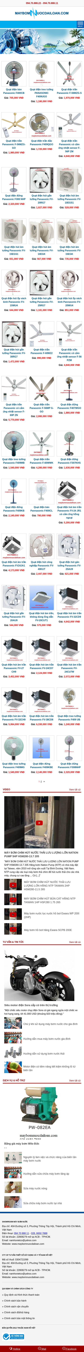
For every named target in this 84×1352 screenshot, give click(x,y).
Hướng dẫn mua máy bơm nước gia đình (46, 1038)
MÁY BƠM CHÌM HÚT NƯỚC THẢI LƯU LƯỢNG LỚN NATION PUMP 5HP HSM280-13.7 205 (41, 854)
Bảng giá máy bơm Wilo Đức (21, 1143)
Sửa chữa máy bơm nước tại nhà (42, 1203)
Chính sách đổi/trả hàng (16, 1312)
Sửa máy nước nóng (35, 1188)
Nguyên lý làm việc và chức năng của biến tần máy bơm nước (49, 1159)
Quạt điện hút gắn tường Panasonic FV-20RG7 (41, 199)
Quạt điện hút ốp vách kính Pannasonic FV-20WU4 (69, 302)
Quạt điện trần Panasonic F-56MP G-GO (42, 408)
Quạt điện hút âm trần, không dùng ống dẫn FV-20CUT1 (41, 617)
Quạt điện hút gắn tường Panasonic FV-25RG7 (41, 302)
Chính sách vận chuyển (16, 1306)
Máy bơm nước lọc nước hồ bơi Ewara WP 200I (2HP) (51, 915)
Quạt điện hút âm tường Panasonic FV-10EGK (41, 250)
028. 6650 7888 (39, 1233)
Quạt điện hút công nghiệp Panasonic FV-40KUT (41, 565)
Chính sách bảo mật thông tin (19, 1318)
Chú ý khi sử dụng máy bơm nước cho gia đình (50, 1024)
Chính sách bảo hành (15, 1300)
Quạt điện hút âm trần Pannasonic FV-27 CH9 (14, 668)
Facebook (69, 1348)
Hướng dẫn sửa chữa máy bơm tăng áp (46, 1173)
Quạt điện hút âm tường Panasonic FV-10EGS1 (69, 199)
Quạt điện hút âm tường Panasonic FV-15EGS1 (14, 250)
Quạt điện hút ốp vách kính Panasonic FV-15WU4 (13, 302)
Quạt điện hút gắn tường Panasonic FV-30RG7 (14, 353)
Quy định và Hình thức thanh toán (21, 1295)
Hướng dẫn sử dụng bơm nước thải (44, 1053)
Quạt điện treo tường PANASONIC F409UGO (41, 93)
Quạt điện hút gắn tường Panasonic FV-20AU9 (14, 617)
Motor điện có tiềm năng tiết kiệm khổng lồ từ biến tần (49, 1068)
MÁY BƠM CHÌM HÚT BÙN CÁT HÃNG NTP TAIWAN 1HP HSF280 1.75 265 (49, 900)
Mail (42, 1348)
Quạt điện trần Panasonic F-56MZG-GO (13, 144)
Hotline (14, 1348)
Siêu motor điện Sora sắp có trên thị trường (31, 1005)
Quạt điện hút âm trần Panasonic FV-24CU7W (69, 668)
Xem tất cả (74, 789)
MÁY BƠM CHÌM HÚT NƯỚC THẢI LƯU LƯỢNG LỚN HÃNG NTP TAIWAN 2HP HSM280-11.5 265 (47, 886)
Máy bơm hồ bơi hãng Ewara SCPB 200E (48, 930)
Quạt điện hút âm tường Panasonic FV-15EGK (69, 250)
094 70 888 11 (21, 1233)
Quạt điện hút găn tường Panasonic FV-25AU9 (69, 565)
